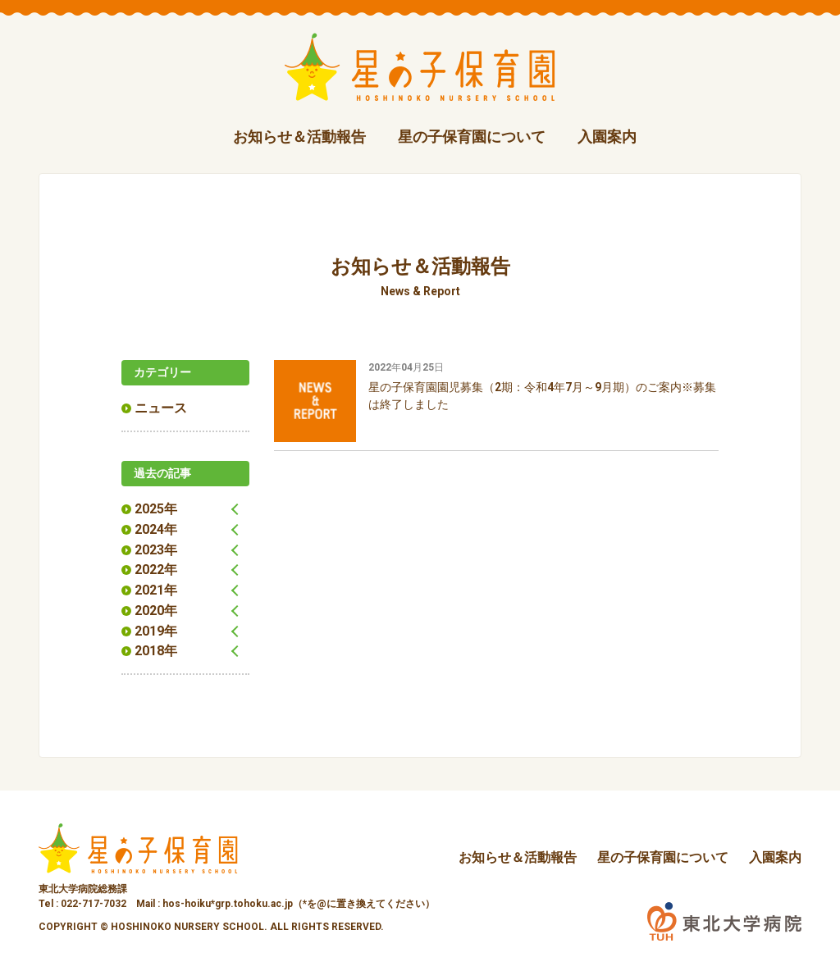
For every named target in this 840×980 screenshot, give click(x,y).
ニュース (161, 408)
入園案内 (607, 136)
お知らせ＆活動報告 (299, 136)
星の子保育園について (472, 136)
